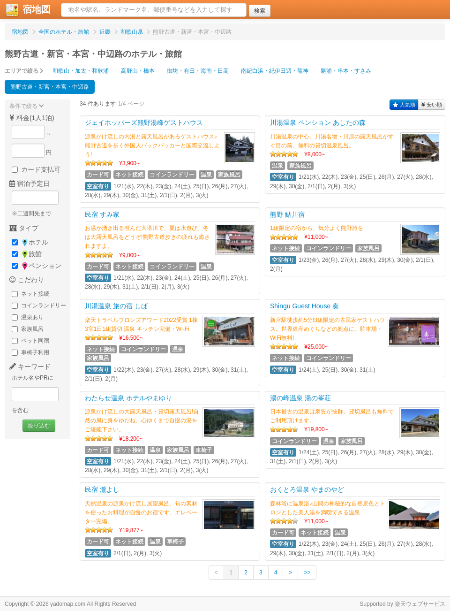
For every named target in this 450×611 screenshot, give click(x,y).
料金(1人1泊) (31, 118)
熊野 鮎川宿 (287, 214)
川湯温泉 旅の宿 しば (116, 306)
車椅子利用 (30, 352)
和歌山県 (131, 32)
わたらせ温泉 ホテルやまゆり (128, 398)
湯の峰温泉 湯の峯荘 (300, 398)
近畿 (105, 32)
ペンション (36, 266)
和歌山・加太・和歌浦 (80, 71)
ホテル (30, 242)
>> (307, 572)
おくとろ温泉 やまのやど (307, 489)
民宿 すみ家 (102, 214)
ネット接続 (30, 293)
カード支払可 (36, 169)
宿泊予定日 (29, 183)
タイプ (23, 228)
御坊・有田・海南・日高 (198, 71)
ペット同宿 (30, 340)
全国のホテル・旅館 (63, 32)
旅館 (27, 254)
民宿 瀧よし (102, 489)
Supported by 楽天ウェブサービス (402, 604)
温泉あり (28, 317)
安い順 (431, 104)
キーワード (30, 366)
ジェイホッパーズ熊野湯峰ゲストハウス (144, 122)
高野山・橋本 (138, 71)
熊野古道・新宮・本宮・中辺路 (49, 87)
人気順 (404, 104)
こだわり (26, 279)
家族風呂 (28, 329)
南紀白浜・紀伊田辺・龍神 (274, 71)
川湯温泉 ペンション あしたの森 (318, 122)
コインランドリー (39, 305)
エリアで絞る (24, 71)
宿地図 (20, 32)
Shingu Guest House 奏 (304, 306)
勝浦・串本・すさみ (346, 71)
